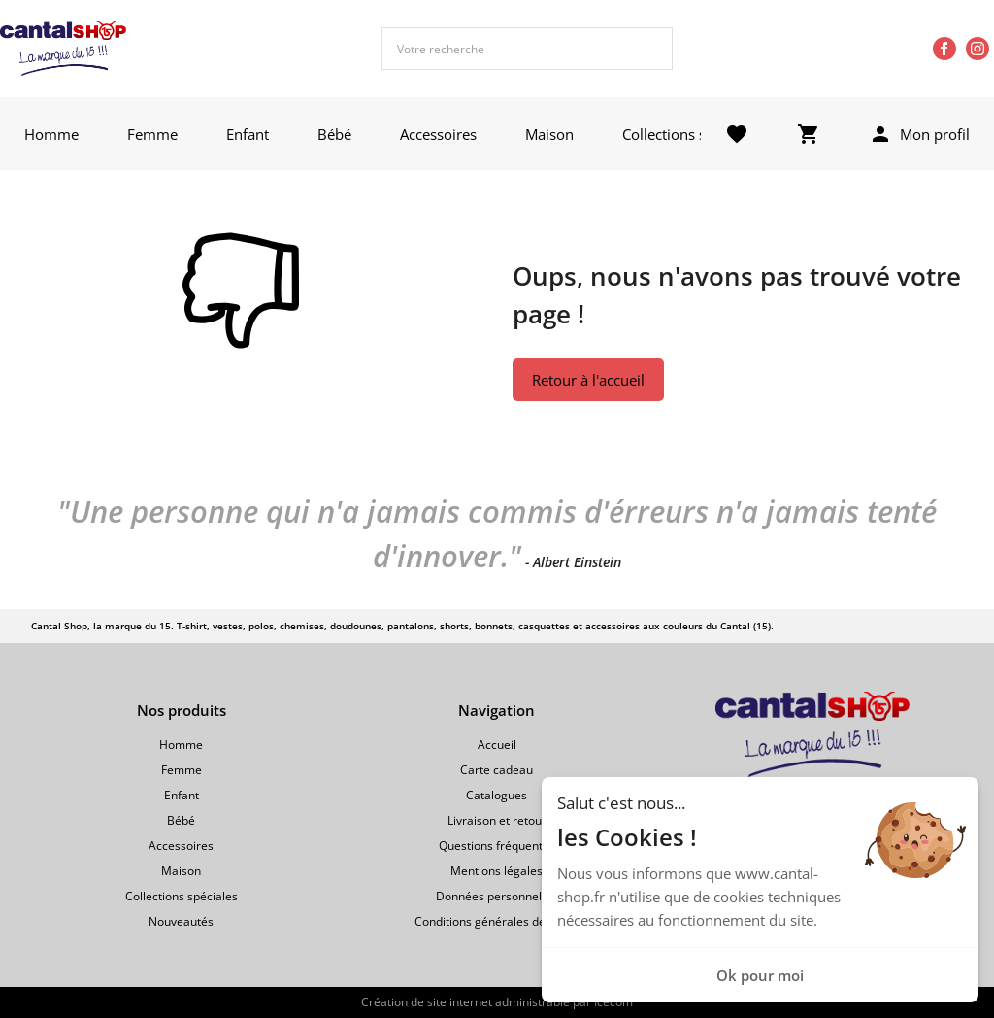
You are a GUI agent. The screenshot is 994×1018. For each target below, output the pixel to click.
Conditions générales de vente (496, 921)
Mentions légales (496, 871)
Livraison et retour (497, 820)
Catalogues (496, 795)
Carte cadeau (496, 770)
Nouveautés (181, 921)
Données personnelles (496, 896)
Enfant (247, 134)
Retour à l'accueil (588, 380)
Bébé (334, 134)
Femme (152, 134)
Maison (549, 134)
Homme (51, 134)
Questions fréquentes (497, 845)
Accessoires (438, 134)
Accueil (497, 744)
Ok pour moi (760, 975)
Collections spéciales (690, 134)
